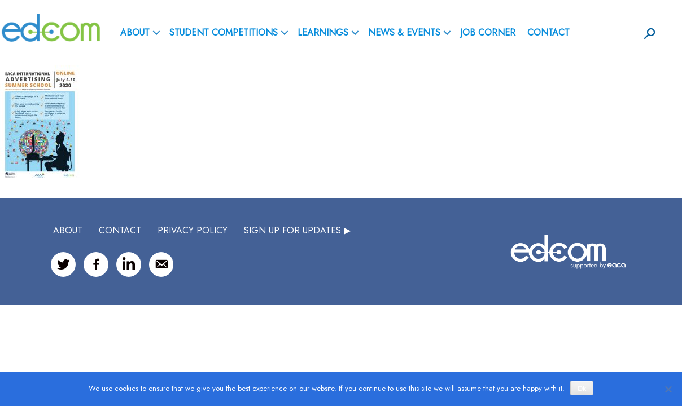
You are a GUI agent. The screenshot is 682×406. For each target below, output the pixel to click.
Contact (548, 32)
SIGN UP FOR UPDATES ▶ (297, 230)
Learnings (323, 32)
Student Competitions (223, 32)
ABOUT (135, 32)
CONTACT (120, 230)
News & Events (404, 32)
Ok (582, 388)
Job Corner (487, 32)
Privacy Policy (193, 230)
